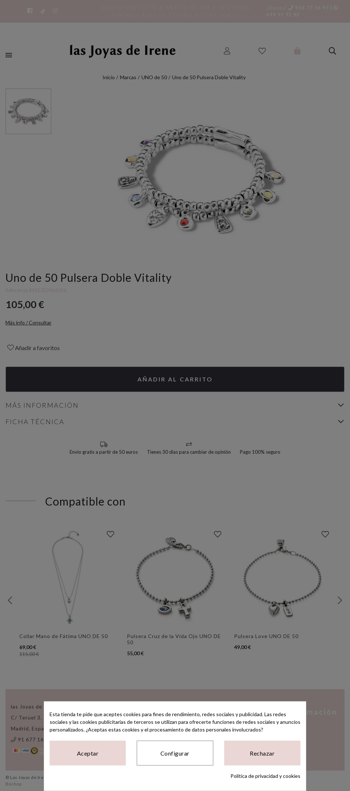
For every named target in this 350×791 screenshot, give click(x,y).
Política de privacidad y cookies (265, 776)
